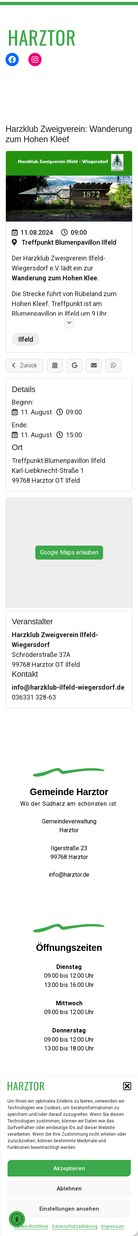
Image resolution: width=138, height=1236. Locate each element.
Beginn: (22, 402)
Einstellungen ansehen (69, 1209)
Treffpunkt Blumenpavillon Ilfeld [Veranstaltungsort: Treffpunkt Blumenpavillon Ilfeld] (68, 242)
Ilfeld (25, 339)
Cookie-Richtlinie (31, 1226)
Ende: (20, 425)
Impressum (112, 1226)
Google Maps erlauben (69, 552)
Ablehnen (69, 1188)
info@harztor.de (69, 874)
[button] (127, 1086)
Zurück (24, 365)
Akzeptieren (69, 1168)
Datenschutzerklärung (75, 1226)
